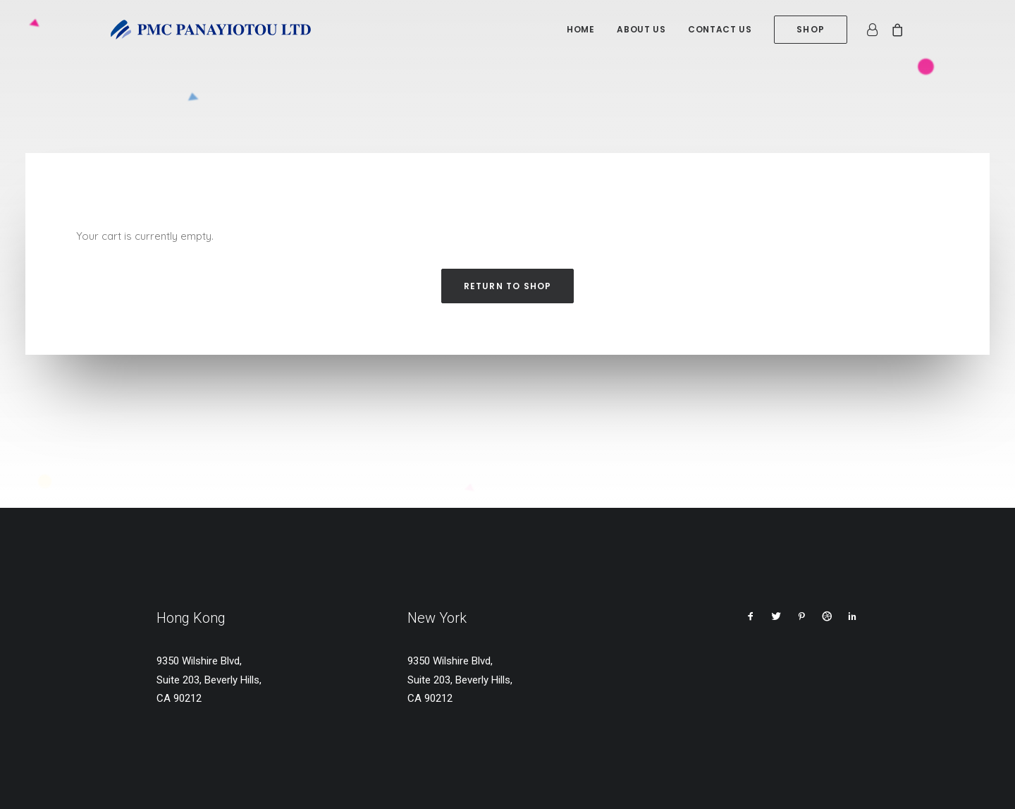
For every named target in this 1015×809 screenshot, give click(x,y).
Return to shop (508, 286)
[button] (750, 618)
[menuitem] (580, 29)
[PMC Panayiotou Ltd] (211, 29)
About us (641, 29)
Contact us (719, 29)
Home (580, 29)
